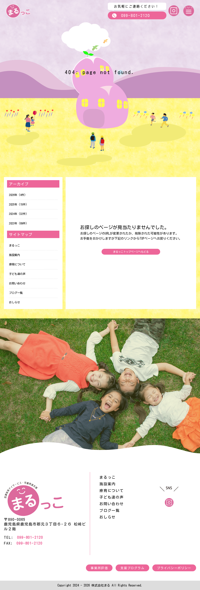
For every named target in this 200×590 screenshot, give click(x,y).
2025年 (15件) (18, 204)
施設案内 (14, 254)
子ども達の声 (17, 273)
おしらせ (14, 302)
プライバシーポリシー (174, 568)
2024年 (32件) (18, 213)
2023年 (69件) (18, 223)
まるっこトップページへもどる (131, 251)
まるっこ (14, 245)
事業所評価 (99, 568)
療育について (17, 264)
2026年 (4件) (17, 194)
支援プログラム (132, 568)
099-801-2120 (131, 15)
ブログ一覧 (16, 292)
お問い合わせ (17, 283)
